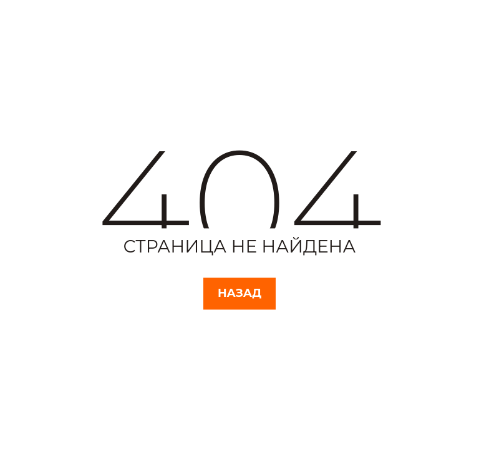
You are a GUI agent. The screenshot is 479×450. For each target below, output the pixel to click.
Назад (239, 293)
